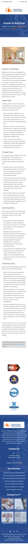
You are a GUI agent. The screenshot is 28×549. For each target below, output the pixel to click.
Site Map (18, 538)
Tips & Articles (11, 26)
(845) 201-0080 (23, 1)
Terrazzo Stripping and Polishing (14, 484)
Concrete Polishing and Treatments (14, 486)
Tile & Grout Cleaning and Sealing (14, 481)
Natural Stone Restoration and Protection (14, 478)
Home (4, 26)
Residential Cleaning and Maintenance (14, 473)
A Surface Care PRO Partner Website (14, 540)
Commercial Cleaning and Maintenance (14, 475)
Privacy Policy (11, 538)
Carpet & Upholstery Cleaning (14, 489)
